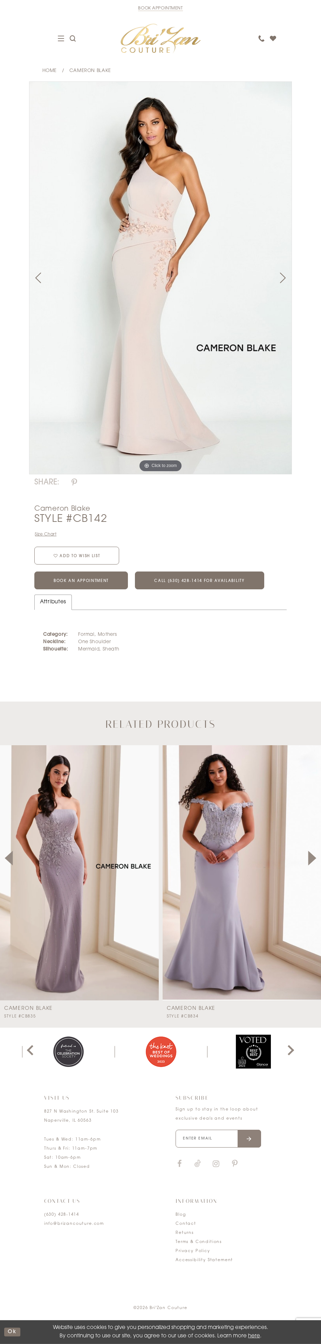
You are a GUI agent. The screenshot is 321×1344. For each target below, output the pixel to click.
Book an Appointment (81, 581)
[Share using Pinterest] (74, 483)
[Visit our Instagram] (216, 1164)
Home (49, 71)
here (254, 1336)
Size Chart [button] (46, 534)
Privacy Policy (193, 1251)
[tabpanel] (160, 278)
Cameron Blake (90, 71)
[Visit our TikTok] (197, 1164)
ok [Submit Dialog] (12, 1332)
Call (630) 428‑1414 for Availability (199, 581)
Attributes (53, 602)
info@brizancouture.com (74, 1224)
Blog (181, 1215)
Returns (185, 1233)
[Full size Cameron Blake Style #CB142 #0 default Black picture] (160, 278)
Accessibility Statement (204, 1260)
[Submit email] (249, 1139)
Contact (186, 1224)
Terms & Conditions (199, 1242)
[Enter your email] (218, 1139)
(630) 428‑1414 (61, 1215)
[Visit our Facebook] (179, 1164)
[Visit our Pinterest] (235, 1164)
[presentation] (79, 872)
